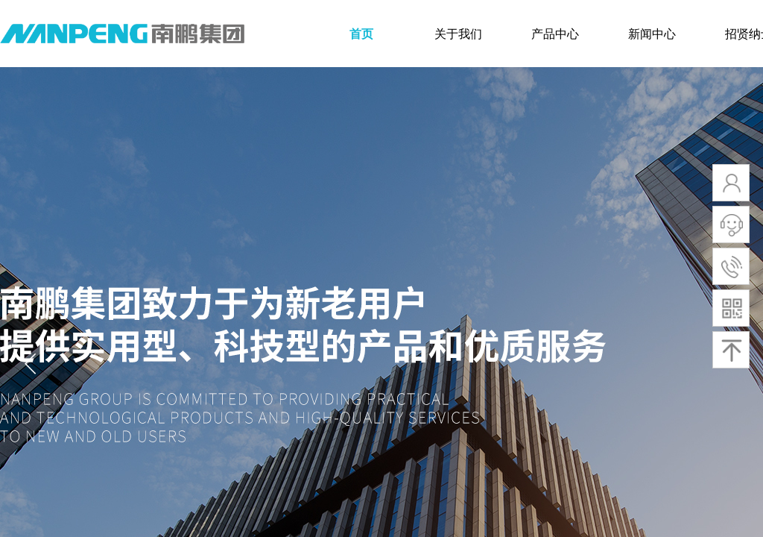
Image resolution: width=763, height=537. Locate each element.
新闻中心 (652, 34)
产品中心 (555, 34)
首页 (361, 34)
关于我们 (458, 34)
